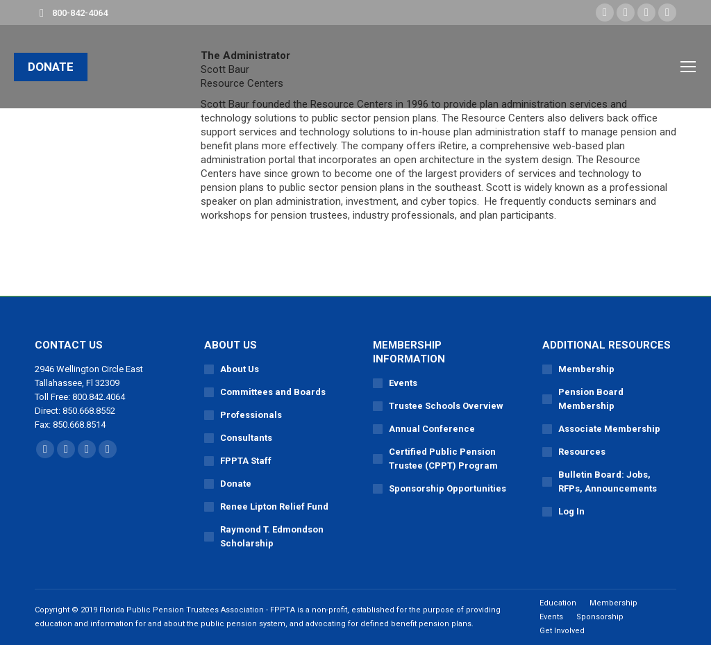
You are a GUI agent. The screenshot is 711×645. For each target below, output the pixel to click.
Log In (571, 511)
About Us (239, 369)
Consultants (246, 438)
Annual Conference (432, 429)
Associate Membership (609, 429)
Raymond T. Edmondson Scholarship (272, 536)
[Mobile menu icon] (688, 67)
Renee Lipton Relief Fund (274, 506)
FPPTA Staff (245, 460)
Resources (581, 451)
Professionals (251, 415)
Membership (586, 369)
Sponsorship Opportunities (447, 488)
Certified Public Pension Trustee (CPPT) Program (443, 458)
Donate (235, 483)
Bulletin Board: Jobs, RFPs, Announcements (607, 481)
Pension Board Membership (591, 399)
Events (403, 383)
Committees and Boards (273, 392)
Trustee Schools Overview (446, 406)
